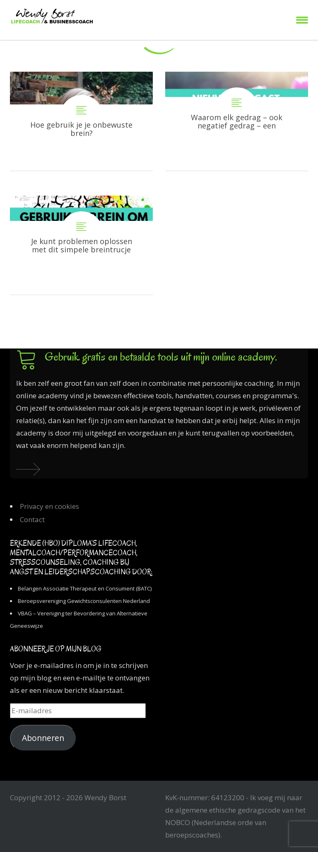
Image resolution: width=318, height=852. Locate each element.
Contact (32, 519)
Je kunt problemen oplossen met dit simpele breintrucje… (81, 245)
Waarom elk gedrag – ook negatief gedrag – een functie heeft (236, 121)
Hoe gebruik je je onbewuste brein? (81, 121)
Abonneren (43, 738)
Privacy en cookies (49, 506)
